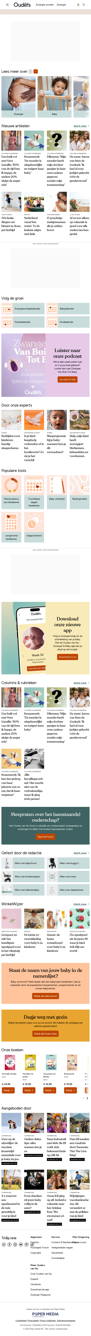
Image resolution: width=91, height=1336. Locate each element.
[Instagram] (15, 1244)
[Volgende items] (36, 71)
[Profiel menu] (78, 4)
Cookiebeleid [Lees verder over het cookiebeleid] (21, 1321)
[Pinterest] (26, 1244)
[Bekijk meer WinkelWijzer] (82, 904)
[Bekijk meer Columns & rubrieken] (82, 683)
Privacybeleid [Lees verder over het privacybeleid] (33, 1321)
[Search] (83, 4)
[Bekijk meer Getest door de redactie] (82, 853)
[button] (48, 1321)
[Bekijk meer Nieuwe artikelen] (82, 126)
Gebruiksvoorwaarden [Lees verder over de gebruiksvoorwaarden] (66, 1321)
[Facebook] (9, 1244)
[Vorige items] (83, 1098)
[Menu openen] (7, 4)
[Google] (4, 1244)
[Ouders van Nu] (22, 5)
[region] (45, 97)
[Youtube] (21, 1244)
